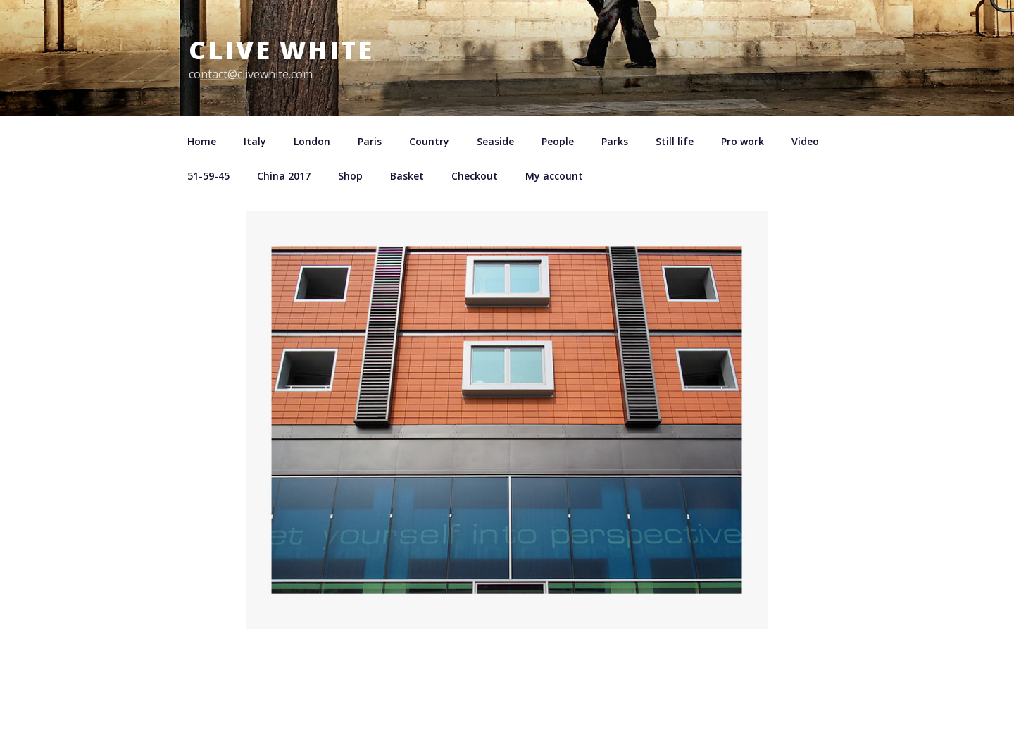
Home (201, 141)
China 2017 (284, 175)
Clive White (281, 49)
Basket (407, 175)
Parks (614, 141)
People (558, 141)
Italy (255, 141)
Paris (370, 141)
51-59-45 (208, 175)
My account (554, 175)
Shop (350, 175)
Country (429, 141)
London (312, 141)
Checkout (474, 175)
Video (805, 141)
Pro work (742, 141)
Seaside (495, 141)
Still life (675, 141)
